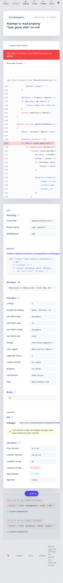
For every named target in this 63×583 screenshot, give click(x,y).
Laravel (42, 556)
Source (19, 556)
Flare (52, 551)
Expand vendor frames (18, 45)
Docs (31, 556)
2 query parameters (17, 512)
